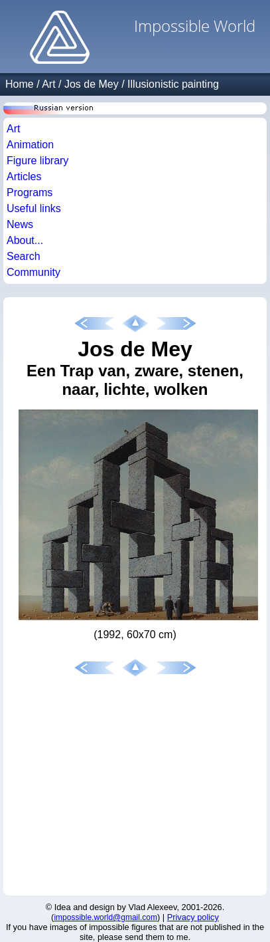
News (20, 224)
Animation (30, 144)
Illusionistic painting (173, 84)
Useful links (34, 208)
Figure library (37, 160)
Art (48, 84)
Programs (29, 192)
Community (33, 272)
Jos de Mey (91, 84)
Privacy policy (193, 917)
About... (25, 240)
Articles (24, 176)
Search (23, 256)
